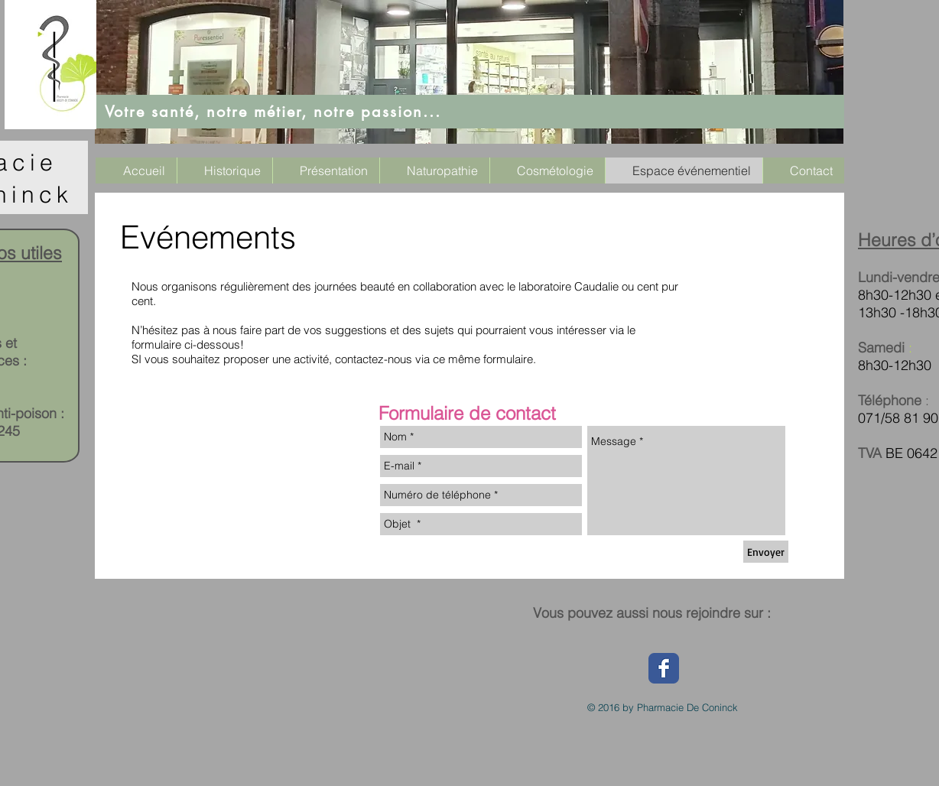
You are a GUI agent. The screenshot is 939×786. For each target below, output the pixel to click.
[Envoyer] (765, 552)
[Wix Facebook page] (663, 668)
